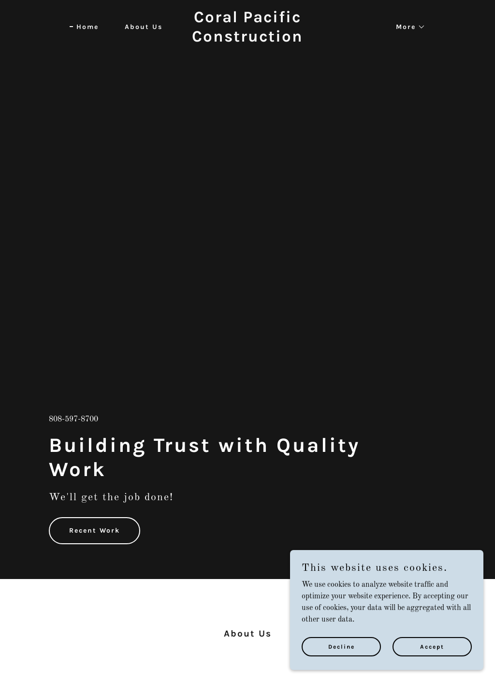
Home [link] (87, 27)
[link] (247, 39)
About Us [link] (143, 27)
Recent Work (94, 530)
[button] (407, 27)
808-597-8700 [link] (73, 419)
